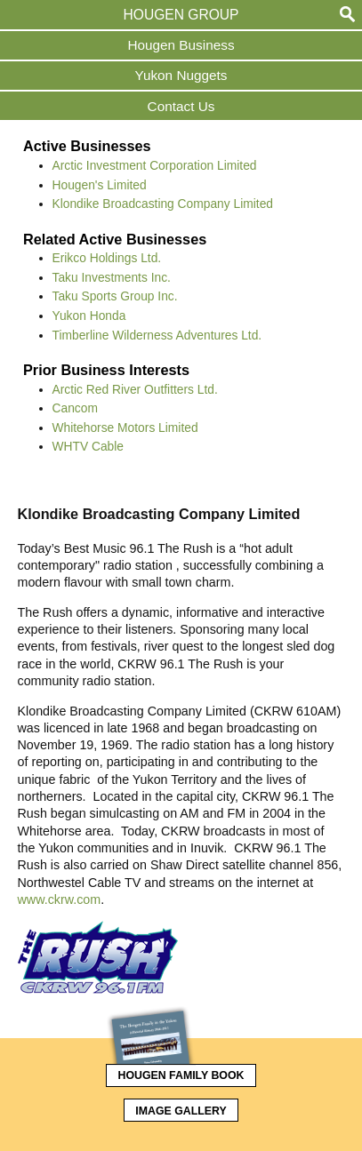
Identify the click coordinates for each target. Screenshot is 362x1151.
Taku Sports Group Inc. (115, 296)
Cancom (75, 408)
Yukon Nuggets (181, 75)
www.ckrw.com (59, 899)
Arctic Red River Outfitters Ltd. (135, 389)
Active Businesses (87, 146)
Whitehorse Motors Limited (125, 427)
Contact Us (181, 106)
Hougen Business (180, 44)
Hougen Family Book (175, 1073)
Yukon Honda (89, 315)
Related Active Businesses (114, 239)
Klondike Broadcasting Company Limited (162, 203)
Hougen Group (181, 14)
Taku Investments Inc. (111, 277)
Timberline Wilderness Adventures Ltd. (157, 335)
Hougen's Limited (99, 185)
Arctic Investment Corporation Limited (154, 165)
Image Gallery (180, 1111)
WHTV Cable (88, 446)
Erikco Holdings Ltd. (107, 258)
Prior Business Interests (106, 370)
